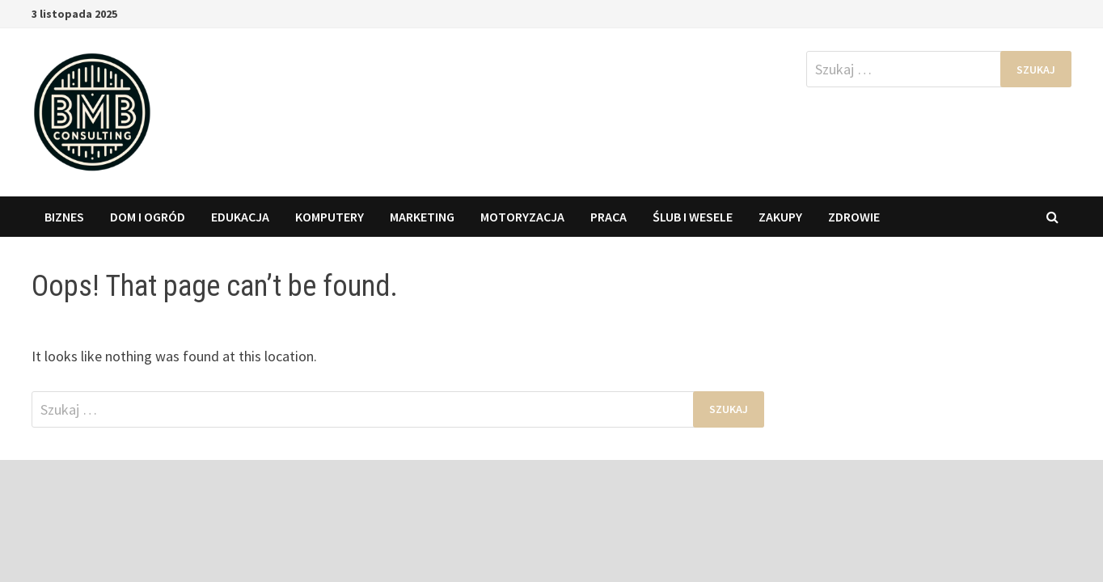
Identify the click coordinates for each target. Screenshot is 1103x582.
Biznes (64, 217)
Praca (608, 217)
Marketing (422, 217)
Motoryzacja (522, 217)
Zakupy (780, 217)
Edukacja (240, 217)
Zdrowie (854, 217)
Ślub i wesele (693, 217)
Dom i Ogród (147, 217)
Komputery (329, 217)
